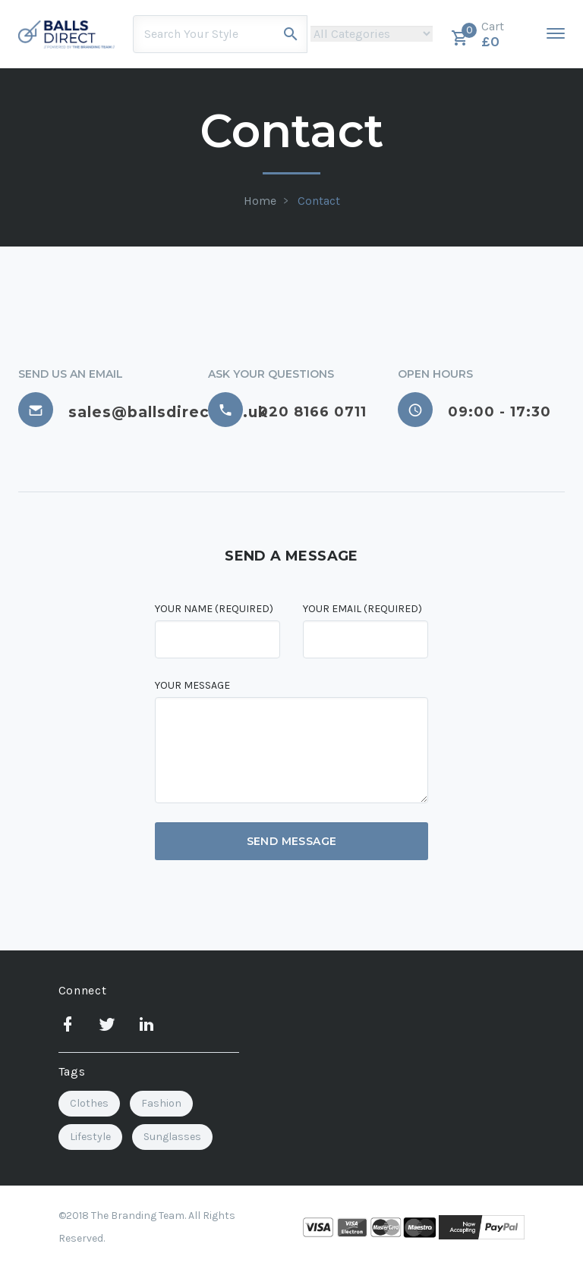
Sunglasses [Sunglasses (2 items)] (172, 1136)
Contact (319, 200)
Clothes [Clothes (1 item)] (89, 1103)
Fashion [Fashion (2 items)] (161, 1103)
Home (260, 200)
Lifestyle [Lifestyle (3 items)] (90, 1136)
